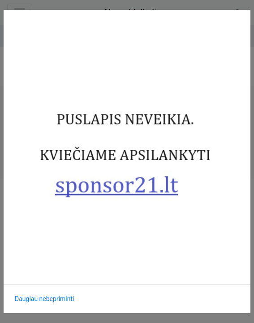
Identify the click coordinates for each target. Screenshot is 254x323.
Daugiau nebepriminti (44, 298)
